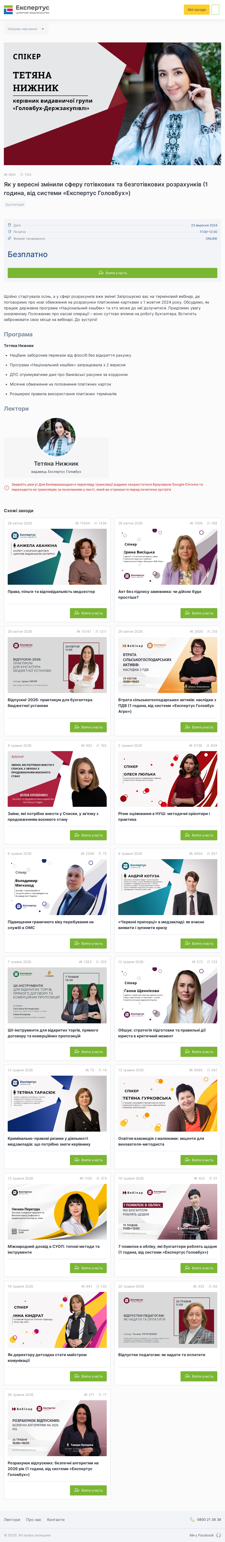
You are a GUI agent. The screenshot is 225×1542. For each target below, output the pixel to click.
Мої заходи (197, 9)
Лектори (12, 1519)
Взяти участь (116, 273)
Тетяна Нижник (19, 345)
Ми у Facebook (202, 1535)
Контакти (56, 1519)
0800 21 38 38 (209, 1519)
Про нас (33, 1519)
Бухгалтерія (15, 204)
